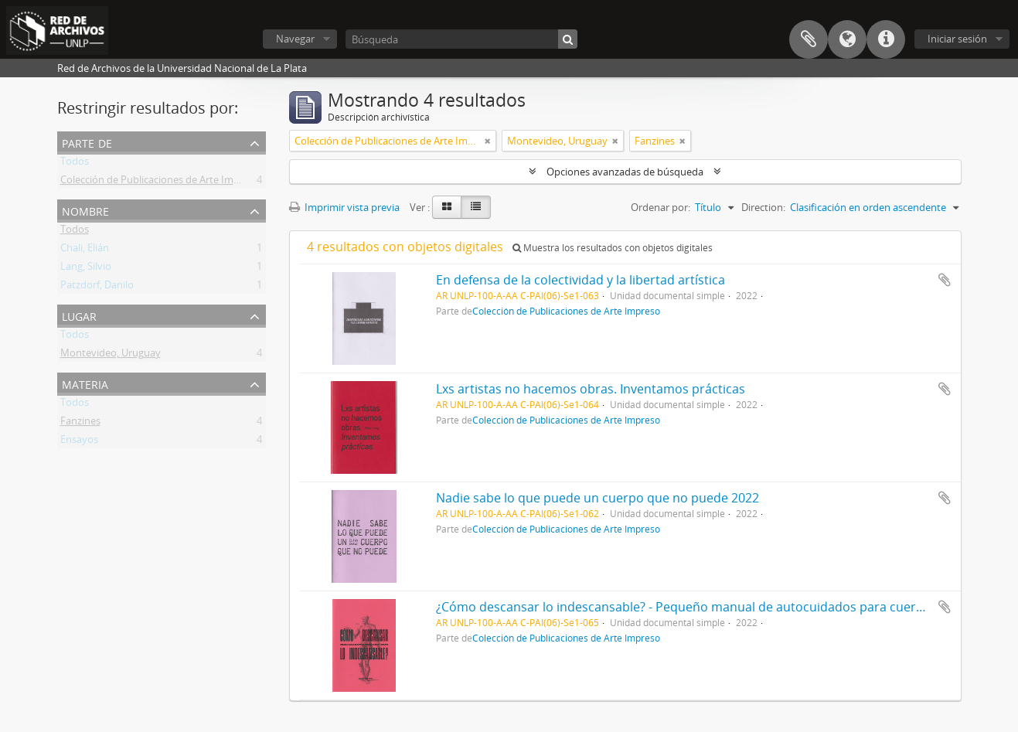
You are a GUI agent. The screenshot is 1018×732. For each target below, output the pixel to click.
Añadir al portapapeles (944, 280)
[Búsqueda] (461, 39)
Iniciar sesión (957, 39)
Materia (85, 383)
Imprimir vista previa (344, 207)
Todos (74, 164)
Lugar (79, 315)
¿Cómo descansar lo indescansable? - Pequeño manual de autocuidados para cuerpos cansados (716, 606)
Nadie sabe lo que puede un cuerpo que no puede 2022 (597, 497)
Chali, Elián (84, 250)
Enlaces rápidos (885, 39)
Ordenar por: (660, 207)
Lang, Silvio (85, 269)
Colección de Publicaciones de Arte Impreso (160, 182)
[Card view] (446, 207)
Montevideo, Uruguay (110, 356)
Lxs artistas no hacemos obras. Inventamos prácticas (590, 388)
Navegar (295, 39)
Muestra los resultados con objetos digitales (612, 247)
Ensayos (79, 442)
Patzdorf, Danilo (97, 288)
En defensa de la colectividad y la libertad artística (580, 279)
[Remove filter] (488, 140)
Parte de (87, 141)
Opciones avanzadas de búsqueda (625, 172)
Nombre (85, 209)
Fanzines (80, 424)
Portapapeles (808, 39)
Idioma (847, 39)
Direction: (763, 207)
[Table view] (476, 207)
